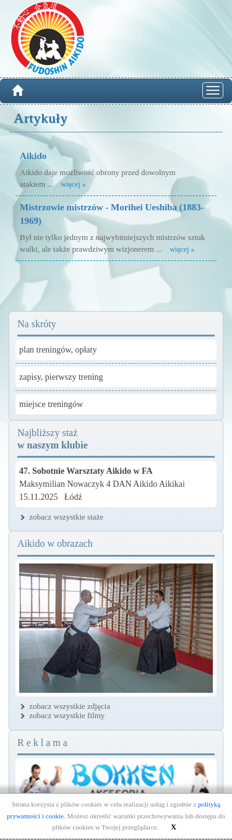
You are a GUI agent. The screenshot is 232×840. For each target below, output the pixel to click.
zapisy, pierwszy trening (61, 377)
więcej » (73, 184)
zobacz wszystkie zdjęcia (69, 706)
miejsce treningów (51, 404)
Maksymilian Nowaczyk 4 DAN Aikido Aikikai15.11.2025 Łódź (102, 484)
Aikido (33, 156)
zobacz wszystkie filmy (67, 715)
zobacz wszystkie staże (66, 516)
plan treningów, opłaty (58, 349)
